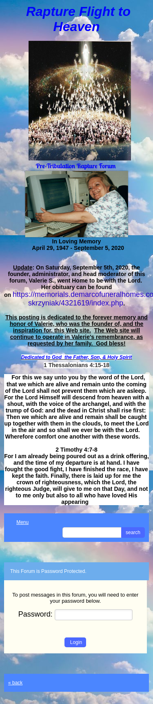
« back (15, 683)
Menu (18, 522)
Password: (75, 614)
